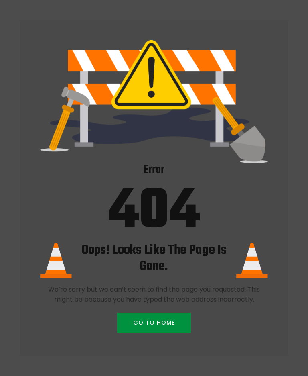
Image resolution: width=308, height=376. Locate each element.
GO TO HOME (154, 323)
